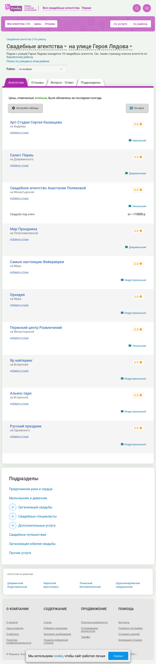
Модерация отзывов (130, 640)
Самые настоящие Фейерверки (37, 262)
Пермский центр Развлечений (36, 327)
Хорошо (118, 656)
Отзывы (50, 23)
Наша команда (14, 628)
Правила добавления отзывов (56, 641)
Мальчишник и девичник (28, 498)
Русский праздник (25, 426)
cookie (58, 656)
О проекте (12, 622)
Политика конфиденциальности (18, 641)
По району (40, 39)
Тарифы (85, 637)
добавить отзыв (19, 132)
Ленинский (139, 206)
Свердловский (124, 586)
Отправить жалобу (129, 634)
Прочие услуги (20, 553)
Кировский (139, 140)
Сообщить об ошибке (130, 628)
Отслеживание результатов (89, 630)
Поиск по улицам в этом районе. (28, 61)
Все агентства (18, 23)
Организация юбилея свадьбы (32, 544)
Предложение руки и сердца (30, 489)
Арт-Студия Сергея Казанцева (36, 122)
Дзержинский (137, 173)
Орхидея (17, 295)
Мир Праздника (23, 229)
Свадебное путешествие (27, 535)
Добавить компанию (55, 628)
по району (140, 24)
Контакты (124, 622)
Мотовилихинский (90, 586)
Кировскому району (19, 57)
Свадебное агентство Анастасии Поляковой (48, 188)
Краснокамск (51, 586)
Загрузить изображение (57, 634)
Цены (37, 23)
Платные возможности (94, 622)
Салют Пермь (22, 155)
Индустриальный (135, 280)
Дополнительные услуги (36, 525)
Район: (10, 69)
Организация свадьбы (35, 507)
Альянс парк (21, 393)
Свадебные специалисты (37, 516)
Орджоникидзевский (128, 583)
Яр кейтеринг (21, 360)
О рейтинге (12, 634)
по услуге (120, 24)
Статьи (48, 622)
